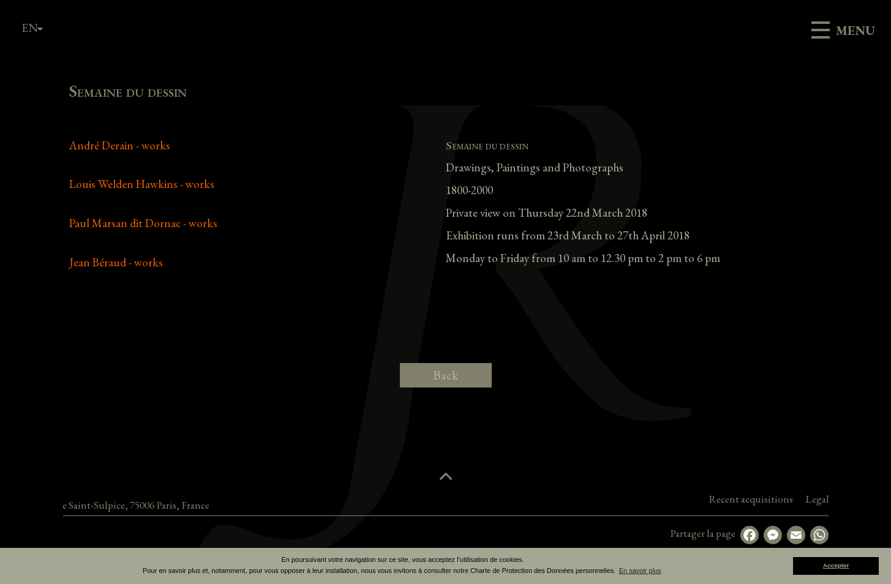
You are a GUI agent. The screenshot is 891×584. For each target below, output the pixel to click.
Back (445, 375)
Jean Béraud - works (116, 262)
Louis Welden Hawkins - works (141, 184)
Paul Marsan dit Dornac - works (143, 223)
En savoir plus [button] (640, 570)
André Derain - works (119, 145)
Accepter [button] (836, 565)
